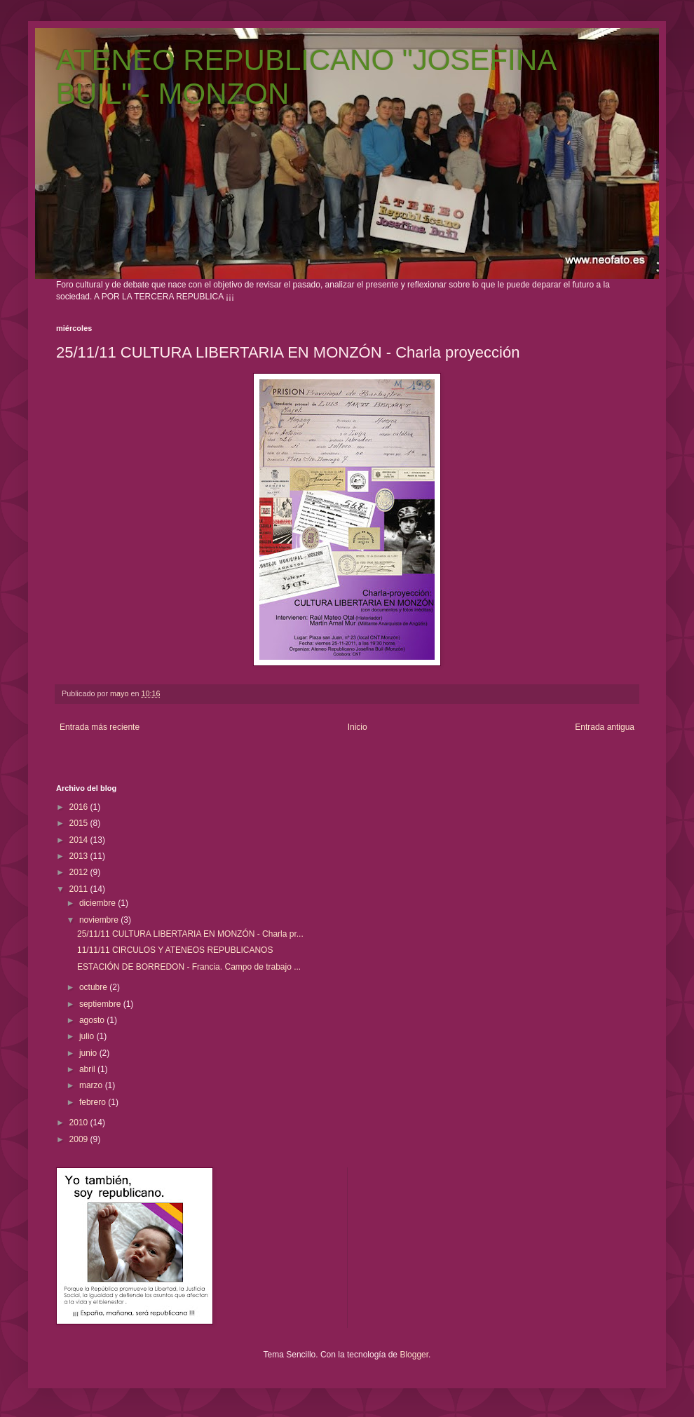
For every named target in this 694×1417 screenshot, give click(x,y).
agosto (93, 1020)
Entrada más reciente (100, 727)
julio (88, 1036)
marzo (92, 1085)
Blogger (414, 1355)
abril (88, 1069)
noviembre (100, 920)
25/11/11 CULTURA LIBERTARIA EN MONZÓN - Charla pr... (190, 934)
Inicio (357, 727)
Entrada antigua (604, 727)
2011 (79, 889)
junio (89, 1053)
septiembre (101, 1004)
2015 (79, 823)
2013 (79, 856)
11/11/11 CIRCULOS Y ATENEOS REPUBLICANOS (175, 950)
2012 (79, 872)
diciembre (98, 903)
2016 (79, 807)
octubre (94, 987)
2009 (79, 1139)
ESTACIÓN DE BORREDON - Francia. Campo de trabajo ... (189, 967)
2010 (79, 1122)
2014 (79, 840)
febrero (93, 1102)
